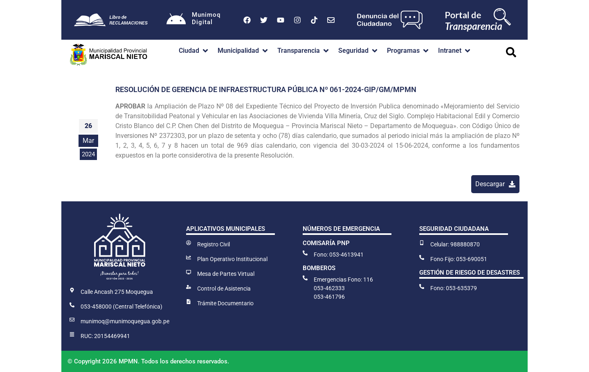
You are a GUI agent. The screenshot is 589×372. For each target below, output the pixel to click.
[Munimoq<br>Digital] (176, 20)
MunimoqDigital (207, 18)
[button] (194, 51)
